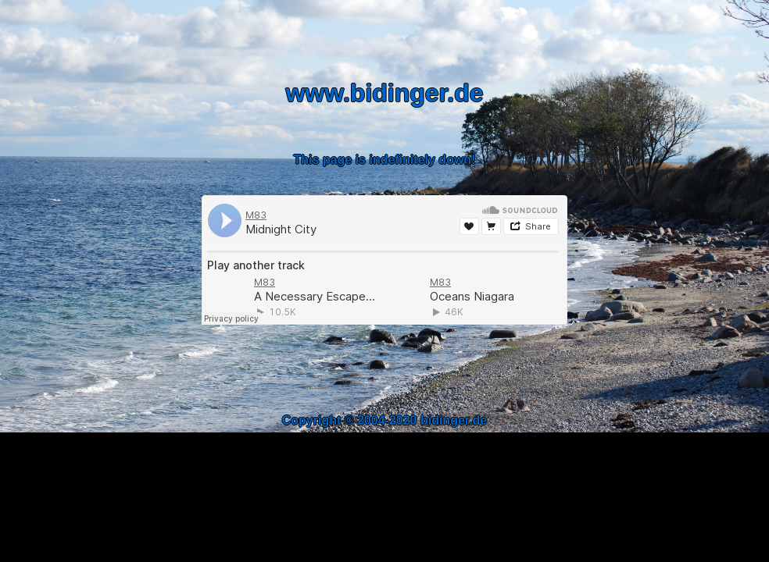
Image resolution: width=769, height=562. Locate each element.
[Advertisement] (384, 376)
